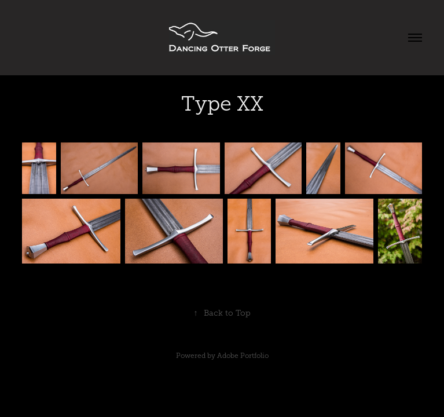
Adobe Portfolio (243, 356)
